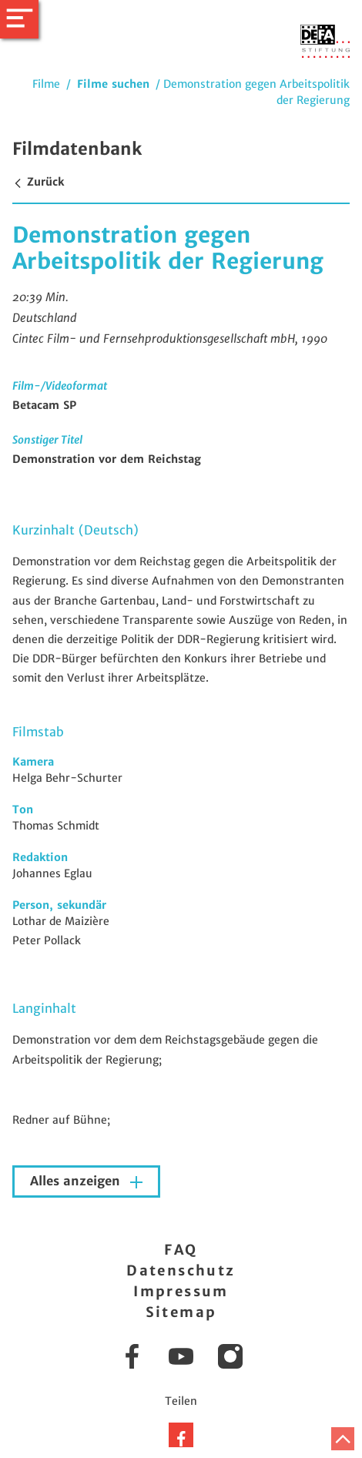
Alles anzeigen (77, 1181)
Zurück (38, 182)
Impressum (181, 1291)
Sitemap (181, 1312)
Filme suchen (113, 84)
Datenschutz (180, 1270)
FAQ (180, 1250)
